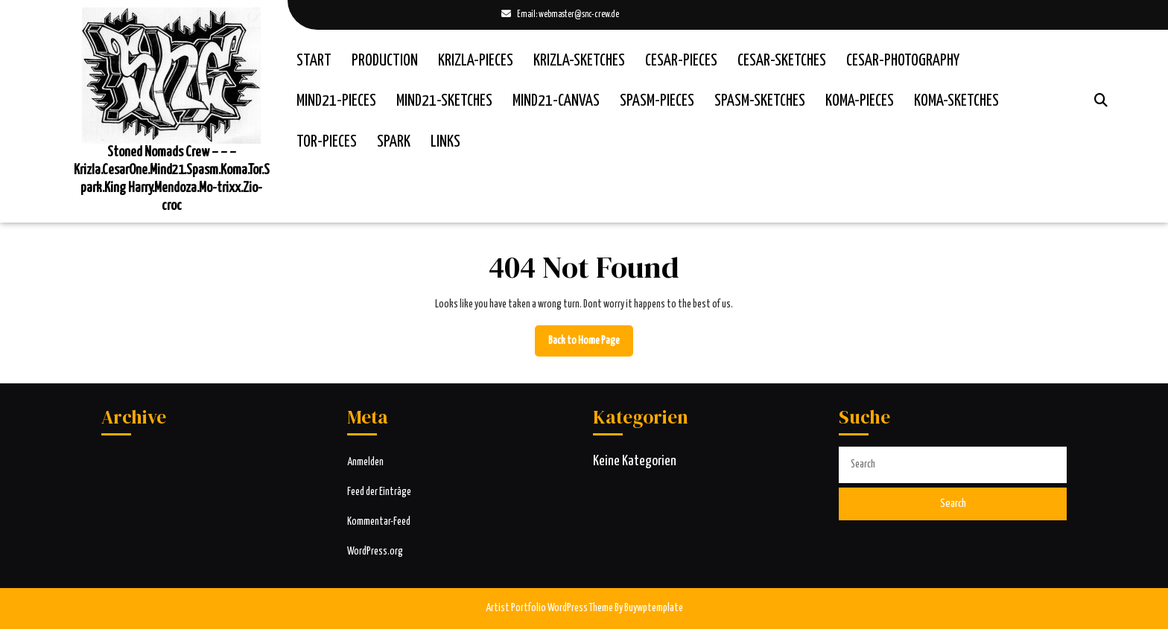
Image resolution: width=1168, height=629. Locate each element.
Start (313, 61)
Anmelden (365, 462)
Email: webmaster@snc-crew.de (560, 15)
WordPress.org (375, 551)
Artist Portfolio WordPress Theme (549, 608)
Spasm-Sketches (759, 101)
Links (445, 142)
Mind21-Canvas (556, 101)
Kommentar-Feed (378, 522)
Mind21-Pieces (336, 101)
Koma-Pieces (859, 101)
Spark (393, 142)
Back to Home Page (590, 344)
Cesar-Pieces (681, 61)
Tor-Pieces (326, 142)
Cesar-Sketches (781, 61)
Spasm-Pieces (657, 101)
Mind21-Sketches (444, 101)
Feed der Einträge (379, 492)
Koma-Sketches (956, 101)
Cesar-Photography (902, 61)
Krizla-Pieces (475, 61)
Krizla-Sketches (579, 61)
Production (385, 61)
